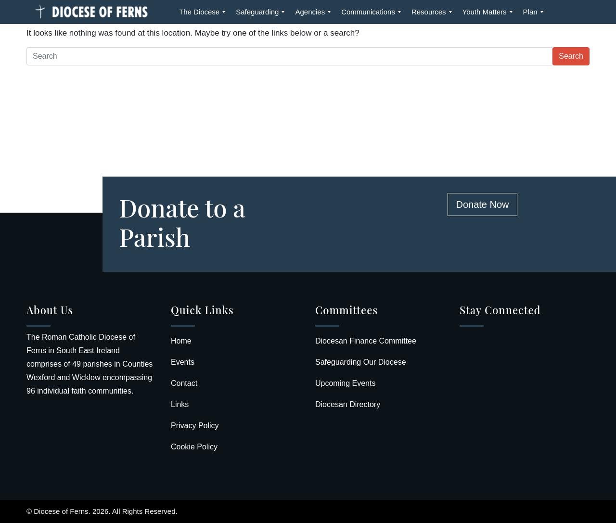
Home (181, 341)
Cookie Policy (194, 447)
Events (182, 362)
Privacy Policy (195, 425)
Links (180, 404)
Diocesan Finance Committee (365, 341)
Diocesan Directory (347, 404)
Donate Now (482, 204)
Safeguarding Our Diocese (360, 362)
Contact (184, 383)
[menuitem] (199, 12)
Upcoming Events (345, 383)
